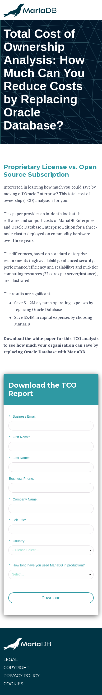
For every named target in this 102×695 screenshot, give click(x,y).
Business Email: (22, 416)
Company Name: (23, 499)
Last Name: (19, 458)
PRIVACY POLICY (22, 675)
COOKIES (13, 683)
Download (51, 597)
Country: (17, 541)
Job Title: (17, 520)
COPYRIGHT (16, 667)
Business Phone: (21, 478)
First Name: (19, 437)
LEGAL (11, 659)
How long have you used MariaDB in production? (47, 565)
